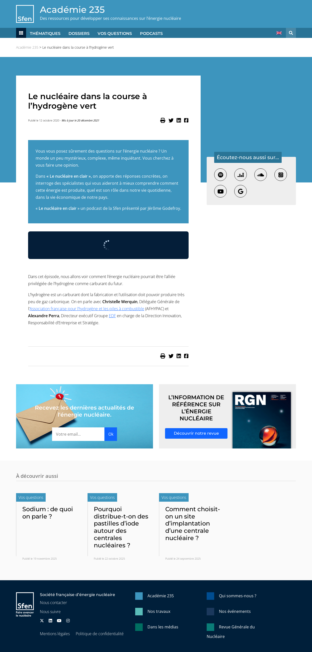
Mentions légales (55, 633)
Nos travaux (158, 611)
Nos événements (235, 611)
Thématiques (45, 33)
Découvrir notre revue (196, 433)
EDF (112, 315)
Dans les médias (162, 627)
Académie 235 (72, 9)
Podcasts (151, 33)
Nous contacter (53, 602)
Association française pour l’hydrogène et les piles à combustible (87, 308)
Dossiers (79, 33)
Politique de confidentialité (100, 633)
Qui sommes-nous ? (237, 596)
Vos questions (115, 33)
